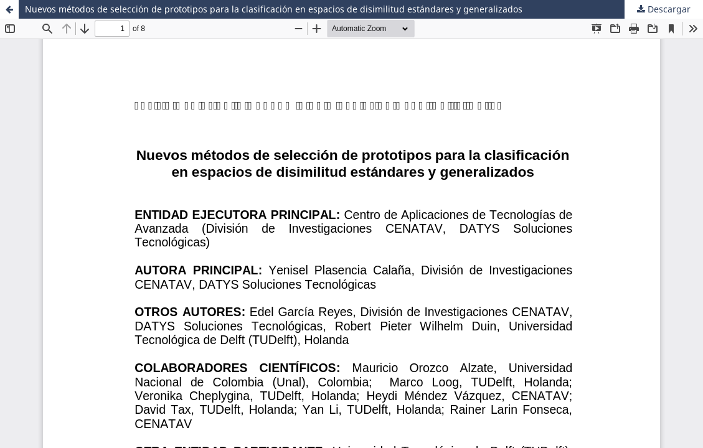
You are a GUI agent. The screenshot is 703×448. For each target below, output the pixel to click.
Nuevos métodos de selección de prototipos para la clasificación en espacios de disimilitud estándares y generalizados (273, 9)
